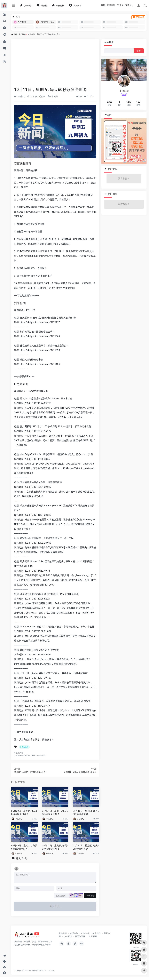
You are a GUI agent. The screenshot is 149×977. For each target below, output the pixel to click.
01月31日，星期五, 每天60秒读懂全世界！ (86, 847)
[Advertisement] (55, 64)
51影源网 (92, 936)
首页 (15, 34)
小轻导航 (31, 970)
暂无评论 (21, 858)
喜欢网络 (35, 739)
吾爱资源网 (80, 936)
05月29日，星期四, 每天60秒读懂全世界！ (24, 813)
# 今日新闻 (24, 747)
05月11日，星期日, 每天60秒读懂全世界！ (55, 847)
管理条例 (74, 933)
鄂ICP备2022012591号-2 (45, 970)
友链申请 (63, 933)
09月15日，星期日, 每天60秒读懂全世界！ (86, 813)
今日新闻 (22, 34)
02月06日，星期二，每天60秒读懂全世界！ (24, 847)
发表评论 (90, 895)
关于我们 (96, 933)
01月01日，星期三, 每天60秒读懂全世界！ (55, 813)
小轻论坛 (53, 96)
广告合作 (85, 933)
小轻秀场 (68, 936)
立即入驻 (138, 17)
